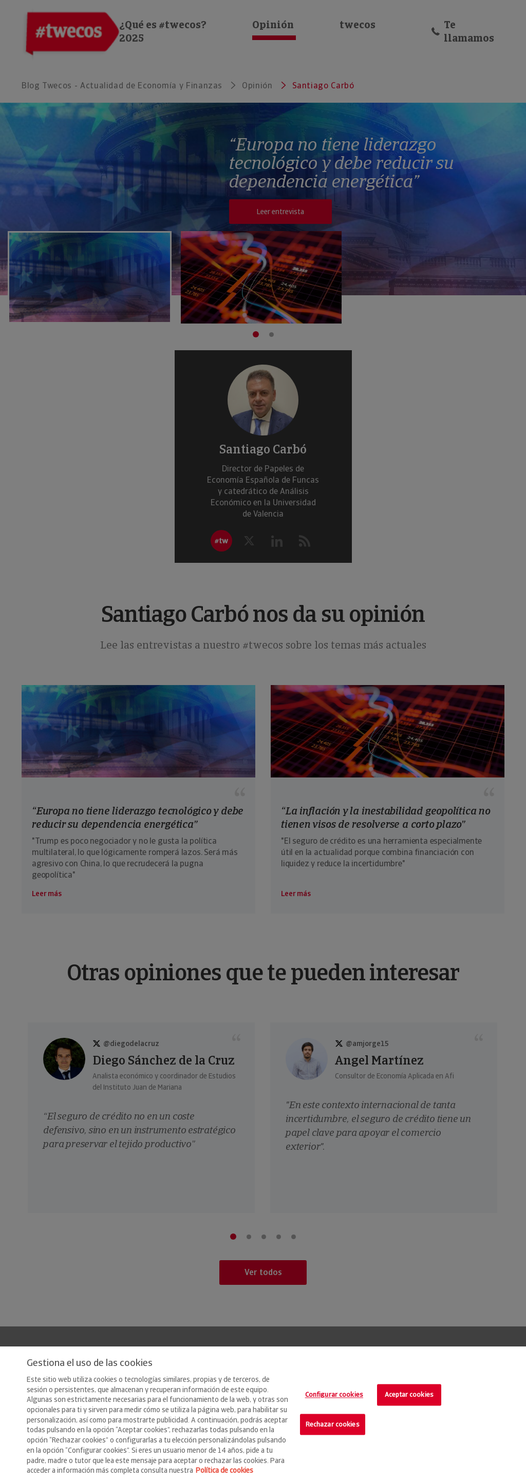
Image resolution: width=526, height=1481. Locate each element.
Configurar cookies (334, 1394)
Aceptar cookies (409, 1394)
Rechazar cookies (333, 1424)
